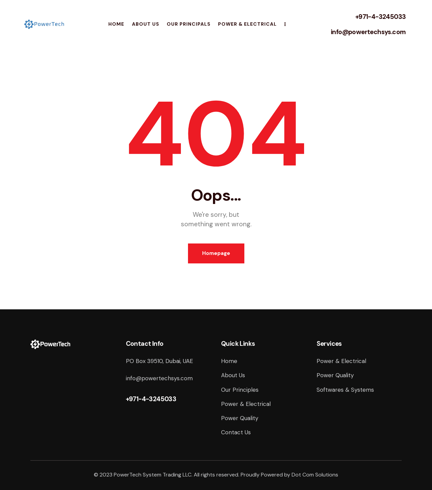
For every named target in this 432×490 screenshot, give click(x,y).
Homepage (216, 253)
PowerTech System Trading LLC (152, 474)
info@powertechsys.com (368, 32)
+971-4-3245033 (380, 16)
